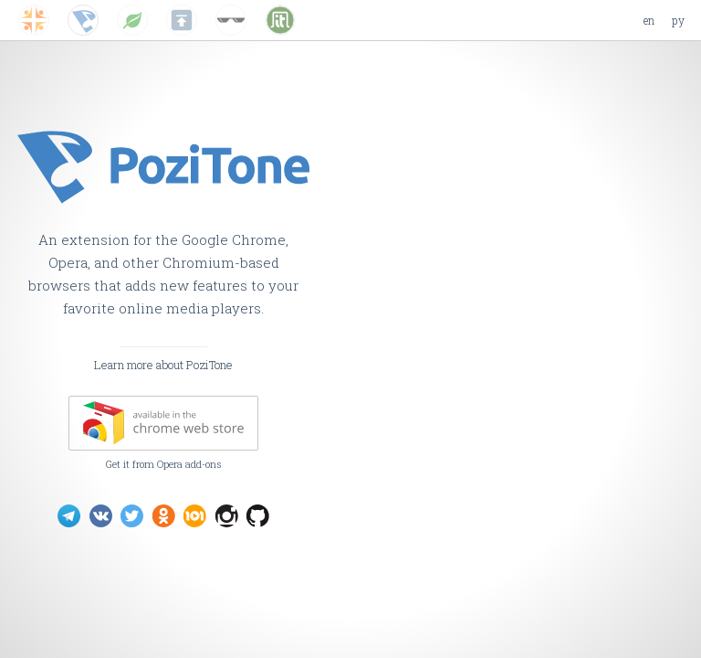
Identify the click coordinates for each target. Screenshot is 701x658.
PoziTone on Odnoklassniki (163, 515)
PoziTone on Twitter (131, 515)
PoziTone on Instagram (226, 515)
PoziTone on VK (100, 515)
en (648, 20)
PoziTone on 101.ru (194, 515)
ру (678, 20)
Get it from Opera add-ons (164, 464)
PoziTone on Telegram (69, 515)
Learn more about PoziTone (163, 364)
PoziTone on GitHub (257, 515)
